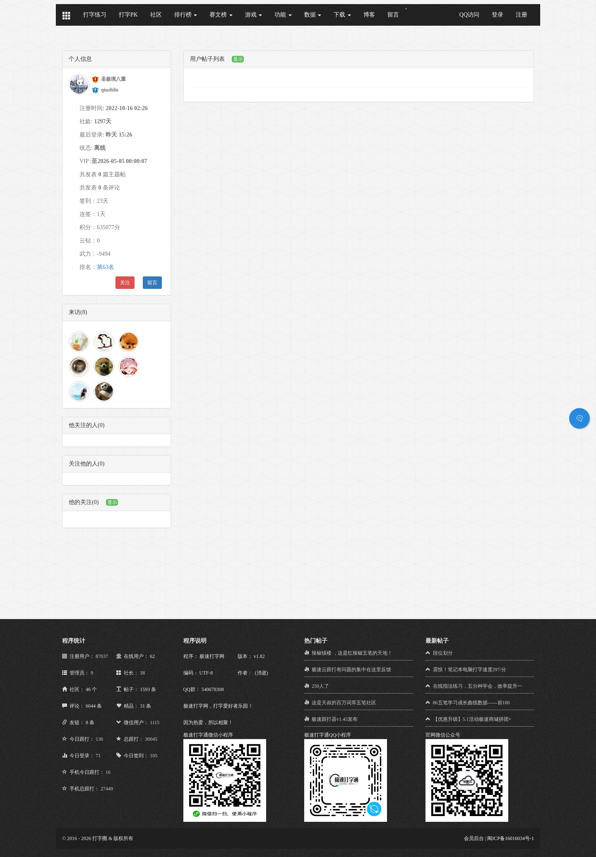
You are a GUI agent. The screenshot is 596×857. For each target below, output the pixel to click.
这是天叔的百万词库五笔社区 (344, 703)
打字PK (128, 15)
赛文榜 (221, 15)
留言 (393, 15)
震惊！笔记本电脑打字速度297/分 (469, 669)
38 (142, 673)
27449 (107, 789)
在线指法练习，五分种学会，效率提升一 (477, 686)
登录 (497, 15)
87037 (102, 656)
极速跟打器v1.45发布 (335, 719)
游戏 (253, 15)
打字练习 (94, 15)
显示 (112, 502)
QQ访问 (469, 15)
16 (108, 772)
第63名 (105, 267)
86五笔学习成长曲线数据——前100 (471, 703)
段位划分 (443, 653)
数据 (313, 15)
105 (153, 756)
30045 (151, 739)
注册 (521, 15)
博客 (369, 15)
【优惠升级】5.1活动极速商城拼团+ (472, 719)
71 (98, 756)
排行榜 (185, 15)
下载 (342, 15)
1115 (154, 722)
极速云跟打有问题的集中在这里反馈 (351, 669)
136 (99, 739)
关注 (125, 283)
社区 (156, 15)
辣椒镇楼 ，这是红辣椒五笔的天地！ (352, 653)
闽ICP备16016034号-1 (510, 838)
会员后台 (474, 838)
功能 (283, 15)
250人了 (320, 686)
